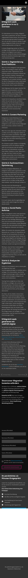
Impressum (10, 569)
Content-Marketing (20, 337)
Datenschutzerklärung (16, 460)
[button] (25, 3)
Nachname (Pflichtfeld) (8, 438)
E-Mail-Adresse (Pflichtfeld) (9, 445)
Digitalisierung (8, 339)
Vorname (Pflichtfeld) (7, 430)
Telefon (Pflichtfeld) (7, 453)
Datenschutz (17, 569)
